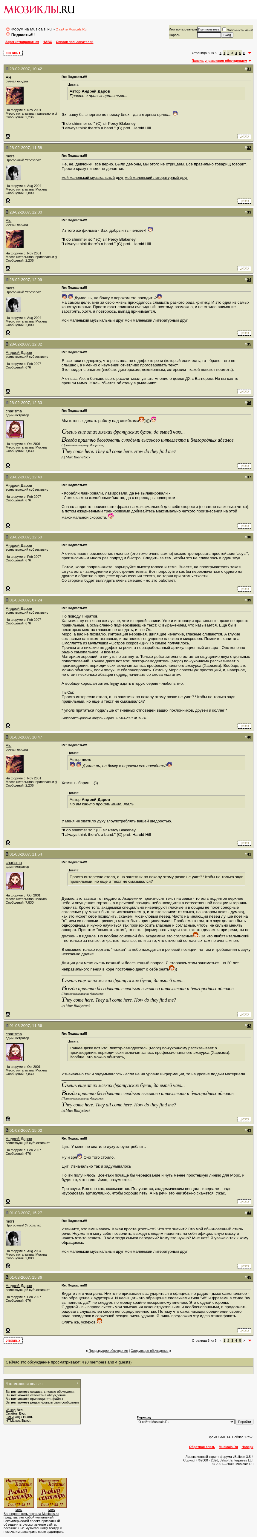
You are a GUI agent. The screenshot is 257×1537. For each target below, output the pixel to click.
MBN (19, 1510)
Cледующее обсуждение (149, 1350)
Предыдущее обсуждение (108, 1350)
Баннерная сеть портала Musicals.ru (31, 1513)
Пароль (174, 35)
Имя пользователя (183, 29)
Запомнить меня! (237, 30)
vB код (11, 1410)
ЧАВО (47, 42)
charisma (14, 411)
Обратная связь (202, 1447)
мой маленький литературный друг (156, 177)
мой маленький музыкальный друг (93, 177)
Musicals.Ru (228, 1447)
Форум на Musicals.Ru (31, 29)
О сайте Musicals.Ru (71, 29)
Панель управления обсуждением (219, 60)
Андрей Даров (19, 352)
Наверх (247, 1447)
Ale (8, 77)
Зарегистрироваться (22, 42)
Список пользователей (74, 42)
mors (10, 156)
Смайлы (12, 1413)
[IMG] (10, 1417)
